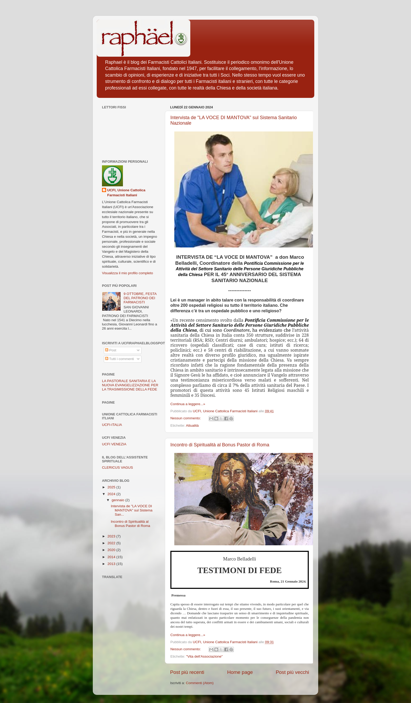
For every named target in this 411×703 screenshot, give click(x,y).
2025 (111, 487)
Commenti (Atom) (200, 683)
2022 (111, 543)
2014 (111, 557)
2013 (111, 564)
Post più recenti (187, 672)
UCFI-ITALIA (112, 425)
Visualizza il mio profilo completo (127, 273)
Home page (240, 672)
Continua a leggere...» (187, 404)
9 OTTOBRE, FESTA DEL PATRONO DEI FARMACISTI (139, 298)
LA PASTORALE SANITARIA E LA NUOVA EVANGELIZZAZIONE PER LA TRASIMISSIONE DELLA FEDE (130, 385)
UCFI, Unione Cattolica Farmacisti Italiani (126, 192)
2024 (111, 494)
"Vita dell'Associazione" (204, 656)
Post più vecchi (292, 672)
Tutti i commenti (119, 359)
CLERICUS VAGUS (117, 467)
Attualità (192, 425)
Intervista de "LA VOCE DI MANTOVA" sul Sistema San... (132, 510)
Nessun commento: (186, 418)
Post (110, 350)
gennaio (118, 500)
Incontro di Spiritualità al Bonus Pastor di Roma (219, 444)
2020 (111, 550)
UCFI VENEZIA (114, 444)
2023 (111, 536)
